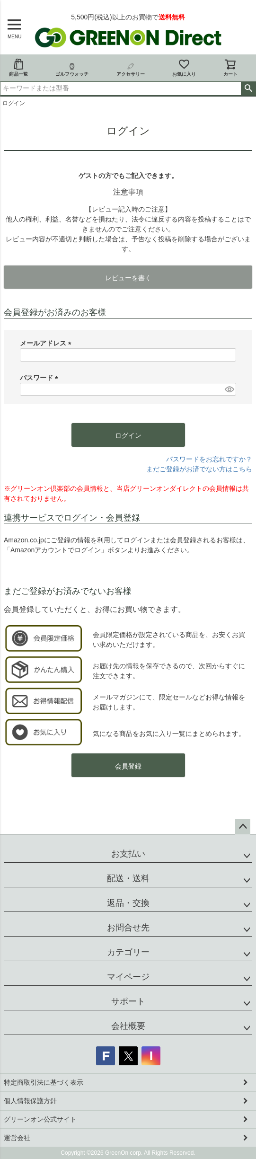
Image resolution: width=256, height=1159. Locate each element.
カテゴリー (128, 952)
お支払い (128, 853)
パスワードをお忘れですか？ (209, 459)
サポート (128, 1001)
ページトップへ (242, 826)
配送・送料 (128, 878)
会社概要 (128, 1026)
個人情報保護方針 (30, 1101)
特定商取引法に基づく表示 (43, 1082)
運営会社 (17, 1137)
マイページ (128, 977)
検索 (248, 88)
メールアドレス (47, 343)
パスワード (41, 377)
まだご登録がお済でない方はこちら (199, 469)
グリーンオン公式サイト (40, 1119)
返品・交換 (128, 903)
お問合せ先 (128, 927)
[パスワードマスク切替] (229, 389)
